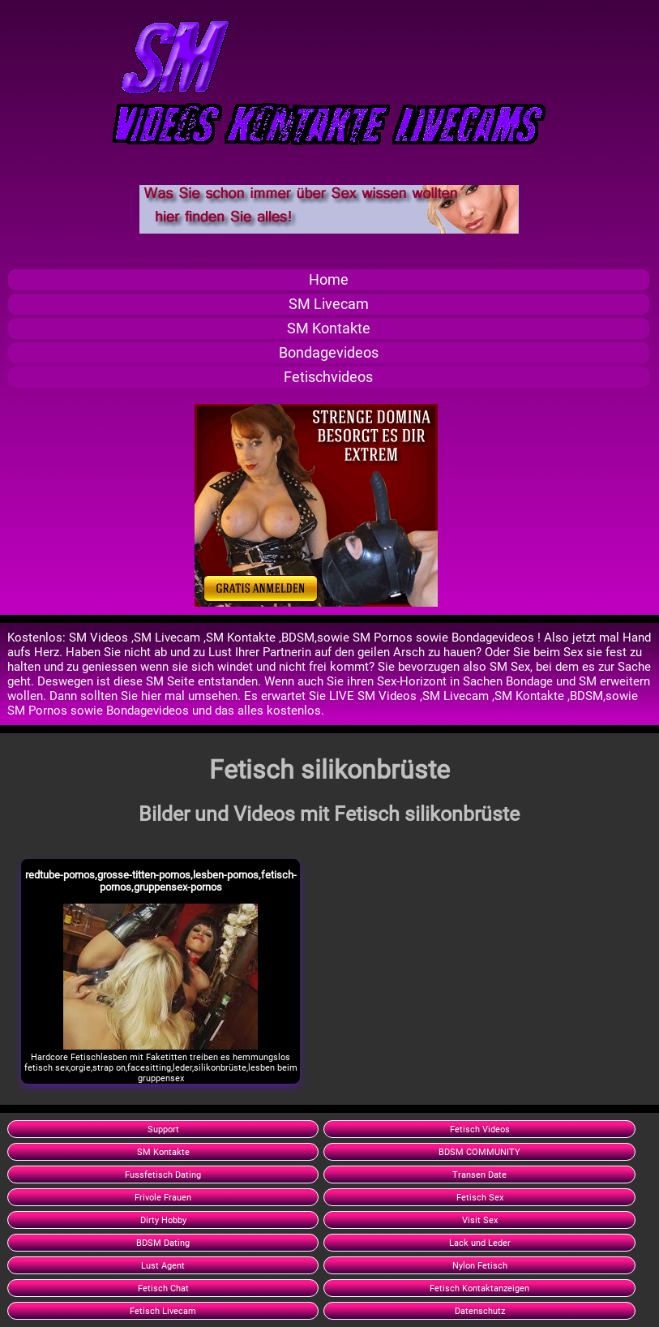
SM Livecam (329, 304)
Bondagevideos (329, 353)
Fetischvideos (328, 377)
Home (329, 280)
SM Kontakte (328, 328)
